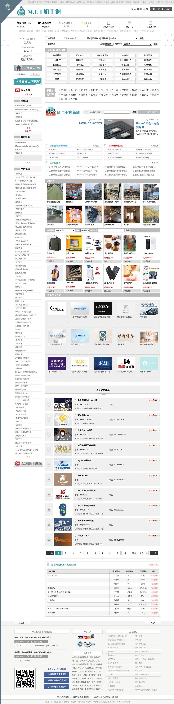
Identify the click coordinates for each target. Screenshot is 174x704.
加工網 (61, 2)
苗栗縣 (135, 90)
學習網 (121, 2)
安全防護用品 (125, 74)
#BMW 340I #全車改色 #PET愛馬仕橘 (88, 167)
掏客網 (152, 2)
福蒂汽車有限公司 (115, 667)
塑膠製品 (148, 60)
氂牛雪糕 (138, 663)
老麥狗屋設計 (54, 150)
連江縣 (64, 99)
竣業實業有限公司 (142, 651)
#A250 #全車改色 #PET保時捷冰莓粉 (88, 171)
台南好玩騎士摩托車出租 (117, 636)
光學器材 (80, 79)
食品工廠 (125, 79)
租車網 (106, 2)
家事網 (54, 2)
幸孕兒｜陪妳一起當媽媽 (145, 659)
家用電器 (57, 69)
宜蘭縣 (125, 90)
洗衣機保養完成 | (142, 157)
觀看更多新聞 (151, 112)
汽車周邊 (80, 65)
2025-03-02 (81, 154)
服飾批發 (125, 55)
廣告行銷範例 (108, 27)
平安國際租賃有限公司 (116, 640)
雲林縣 (74, 94)
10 (125, 553)
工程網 (46, 2)
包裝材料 (80, 60)
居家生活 (80, 55)
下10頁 (133, 553)
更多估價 (153, 565)
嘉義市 (84, 94)
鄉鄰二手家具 (113, 678)
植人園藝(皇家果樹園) (116, 644)
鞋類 (57, 79)
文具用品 (57, 60)
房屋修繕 (65, 702)
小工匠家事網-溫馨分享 (57, 687)
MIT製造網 (70, 2)
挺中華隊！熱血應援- (57, 154)
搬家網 (99, 2)
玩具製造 (148, 69)
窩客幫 (39, 2)
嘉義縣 (94, 94)
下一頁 (154, 553)
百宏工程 (138, 686)
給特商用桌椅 (140, 655)
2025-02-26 (53, 157)
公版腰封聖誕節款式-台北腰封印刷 (60, 175)
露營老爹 (22, 31)
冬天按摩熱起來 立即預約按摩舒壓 (60, 167)
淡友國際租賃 (113, 648)
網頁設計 (104, 702)
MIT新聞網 (81, 2)
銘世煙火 (111, 674)
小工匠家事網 (150, 27)
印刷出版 (102, 79)
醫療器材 (102, 74)
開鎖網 (136, 2)
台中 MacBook (82, 157)
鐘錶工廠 (148, 79)
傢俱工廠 (102, 69)
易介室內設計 (140, 682)
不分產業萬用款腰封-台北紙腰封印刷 (116, 175)
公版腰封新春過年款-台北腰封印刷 (60, 171)
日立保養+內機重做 (115, 157)
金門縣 (74, 99)
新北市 (84, 90)
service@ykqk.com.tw (48, 646)
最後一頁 (143, 553)
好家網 (143, 2)
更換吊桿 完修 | (113, 154)
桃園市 (94, 90)
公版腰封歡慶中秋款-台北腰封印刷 (116, 171)
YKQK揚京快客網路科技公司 (146, 690)
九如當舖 (111, 686)
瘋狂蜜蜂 (111, 655)
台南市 (104, 94)
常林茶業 (138, 671)
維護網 (57, 702)
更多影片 (28, 94)
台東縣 (145, 94)
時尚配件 (102, 60)
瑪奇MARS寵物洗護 (143, 667)
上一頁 (50, 553)
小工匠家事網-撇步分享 (57, 674)
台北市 (74, 90)
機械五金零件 (102, 55)
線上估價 (26, 25)
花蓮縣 (135, 94)
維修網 (114, 2)
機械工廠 (125, 65)
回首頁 (11, 12)
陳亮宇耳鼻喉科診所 (116, 690)
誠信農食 (111, 651)
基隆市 (64, 90)
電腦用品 (148, 65)
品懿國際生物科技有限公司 (118, 671)
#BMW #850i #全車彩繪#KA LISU (88, 175)
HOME (21, 623)
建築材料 (125, 69)
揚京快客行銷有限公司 (104, 697)
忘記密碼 (21, 74)
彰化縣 (64, 94)
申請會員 (49, 25)
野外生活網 (168, 2)
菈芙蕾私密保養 (141, 678)
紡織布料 (148, 74)
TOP (153, 623)
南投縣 (155, 90)
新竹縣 (114, 90)
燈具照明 (148, 55)
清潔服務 (90, 2)
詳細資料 (154, 575)
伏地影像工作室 (141, 648)
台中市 (145, 90)
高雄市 (114, 94)
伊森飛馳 (138, 640)
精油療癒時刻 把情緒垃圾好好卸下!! (116, 167)
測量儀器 (57, 65)
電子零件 (102, 65)
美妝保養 (80, 69)
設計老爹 (31, 2)
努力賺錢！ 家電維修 (143, 154)
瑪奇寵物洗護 (140, 644)
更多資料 (28, 131)
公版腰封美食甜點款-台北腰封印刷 (144, 171)
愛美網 (129, 2)
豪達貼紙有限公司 (142, 674)
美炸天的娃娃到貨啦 (85, 150)
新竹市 (104, 90)
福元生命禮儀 (113, 663)
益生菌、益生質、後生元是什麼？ (144, 175)
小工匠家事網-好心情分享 (57, 680)
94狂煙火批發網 (114, 682)
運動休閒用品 (125, 60)
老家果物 (111, 659)
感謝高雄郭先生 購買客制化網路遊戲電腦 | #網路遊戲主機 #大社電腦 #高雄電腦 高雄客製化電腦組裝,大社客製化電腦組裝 (144, 167)
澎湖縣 (155, 94)
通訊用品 (80, 74)
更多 (28, 128)
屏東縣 (125, 94)
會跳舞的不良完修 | (143, 150)
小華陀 (159, 2)
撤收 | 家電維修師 (114, 150)
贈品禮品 (57, 55)
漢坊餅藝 (138, 636)
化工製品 (57, 74)
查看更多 (96, 146)
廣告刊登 (129, 27)
